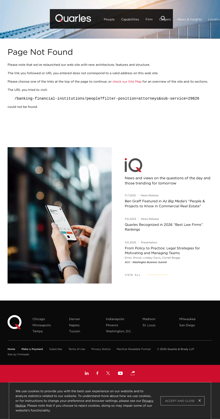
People (62, 19)
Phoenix (112, 325)
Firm (102, 19)
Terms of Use (76, 349)
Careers (118, 19)
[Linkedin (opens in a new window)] (86, 374)
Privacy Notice (101, 349)
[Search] (207, 18)
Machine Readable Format (134, 349)
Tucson (74, 331)
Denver (74, 319)
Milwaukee (187, 319)
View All (133, 274)
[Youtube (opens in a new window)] (120, 374)
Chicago (38, 319)
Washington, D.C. (118, 331)
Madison (148, 319)
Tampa (37, 331)
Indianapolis (115, 319)
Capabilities (84, 19)
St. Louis (149, 325)
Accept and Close (180, 400)
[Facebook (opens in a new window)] (97, 374)
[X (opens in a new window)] (108, 374)
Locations (169, 19)
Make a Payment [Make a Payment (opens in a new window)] (32, 349)
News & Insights (143, 19)
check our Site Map (127, 81)
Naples (74, 325)
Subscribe (55, 349)
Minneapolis (41, 325)
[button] (133, 373)
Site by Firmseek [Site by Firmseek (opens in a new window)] (18, 354)
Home (11, 349)
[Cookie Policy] (110, 401)
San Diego (187, 325)
